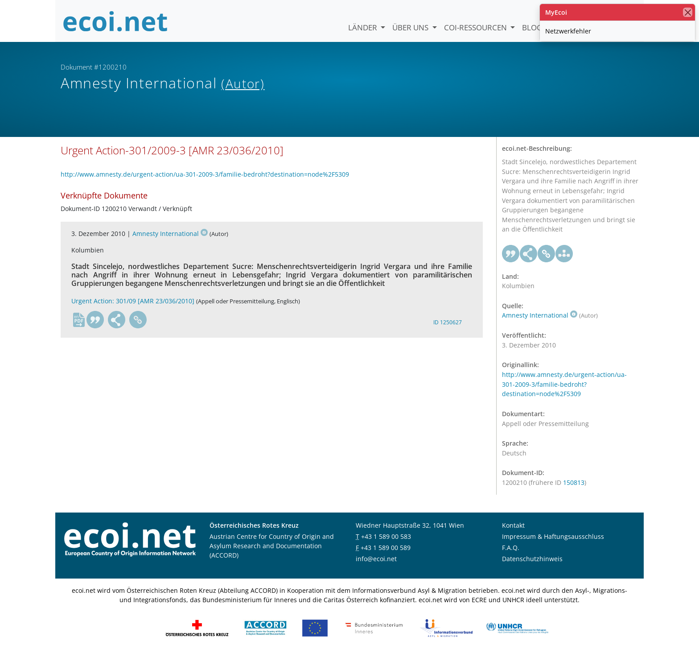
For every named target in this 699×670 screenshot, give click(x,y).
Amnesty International (170, 247)
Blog (532, 27)
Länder (363, 27)
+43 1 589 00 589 (386, 561)
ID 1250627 (447, 336)
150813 (573, 496)
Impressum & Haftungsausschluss (553, 550)
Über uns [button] (411, 27)
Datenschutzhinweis (532, 572)
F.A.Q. (510, 561)
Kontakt (513, 539)
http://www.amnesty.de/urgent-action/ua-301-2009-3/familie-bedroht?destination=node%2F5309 (205, 188)
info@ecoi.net (376, 572)
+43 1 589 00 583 (386, 550)
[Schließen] (687, 12)
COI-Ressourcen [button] (476, 27)
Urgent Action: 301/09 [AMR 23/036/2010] (132, 314)
